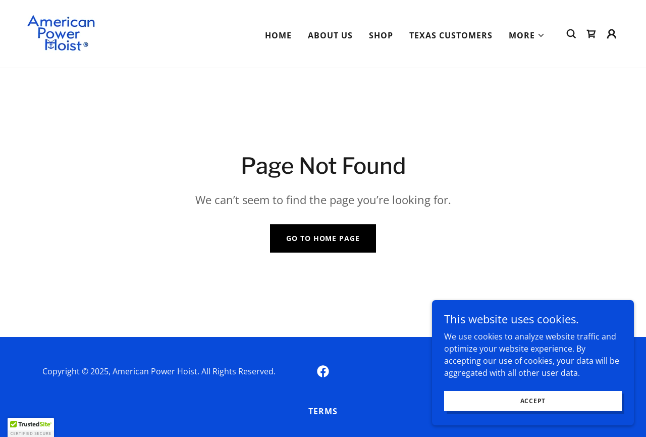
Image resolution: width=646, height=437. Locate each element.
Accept (533, 401)
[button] (527, 35)
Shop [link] (381, 35)
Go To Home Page (322, 238)
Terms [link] (323, 411)
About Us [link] (330, 35)
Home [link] (278, 35)
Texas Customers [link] (451, 35)
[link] (61, 32)
